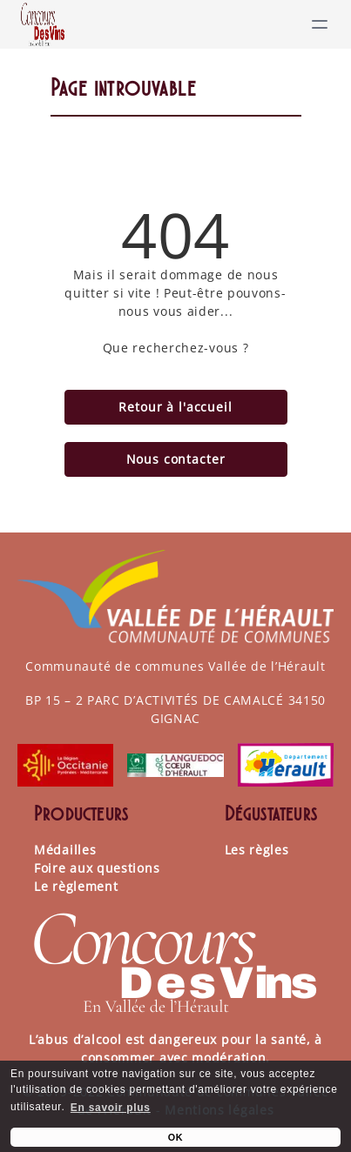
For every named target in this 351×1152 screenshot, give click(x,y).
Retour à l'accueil (175, 407)
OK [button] (176, 1137)
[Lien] (42, 24)
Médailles (65, 849)
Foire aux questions (96, 868)
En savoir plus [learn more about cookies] (111, 1108)
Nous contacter (176, 459)
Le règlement (76, 886)
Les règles (257, 849)
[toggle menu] (319, 24)
